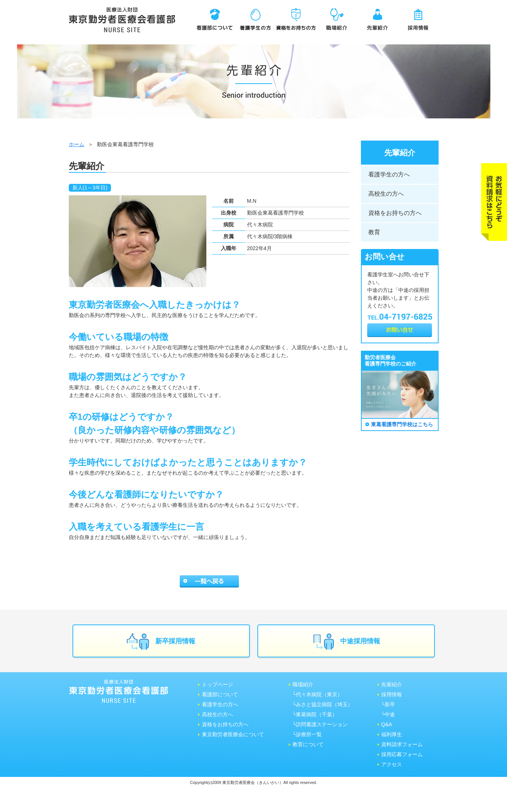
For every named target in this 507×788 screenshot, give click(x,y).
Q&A (386, 724)
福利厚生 (391, 734)
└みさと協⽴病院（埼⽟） (323, 704)
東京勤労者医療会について (233, 734)
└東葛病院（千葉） (315, 714)
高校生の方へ (386, 194)
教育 (374, 232)
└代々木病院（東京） (318, 694)
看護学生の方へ (389, 174)
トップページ (217, 684)
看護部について (220, 694)
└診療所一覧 (307, 734)
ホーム (76, 144)
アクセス (391, 764)
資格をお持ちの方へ (395, 213)
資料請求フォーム (402, 744)
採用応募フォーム (402, 754)
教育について (308, 744)
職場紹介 (303, 684)
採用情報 (391, 694)
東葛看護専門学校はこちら (402, 424)
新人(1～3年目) (90, 188)
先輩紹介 (391, 684)
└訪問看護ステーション (320, 724)
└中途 (388, 714)
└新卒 (388, 704)
